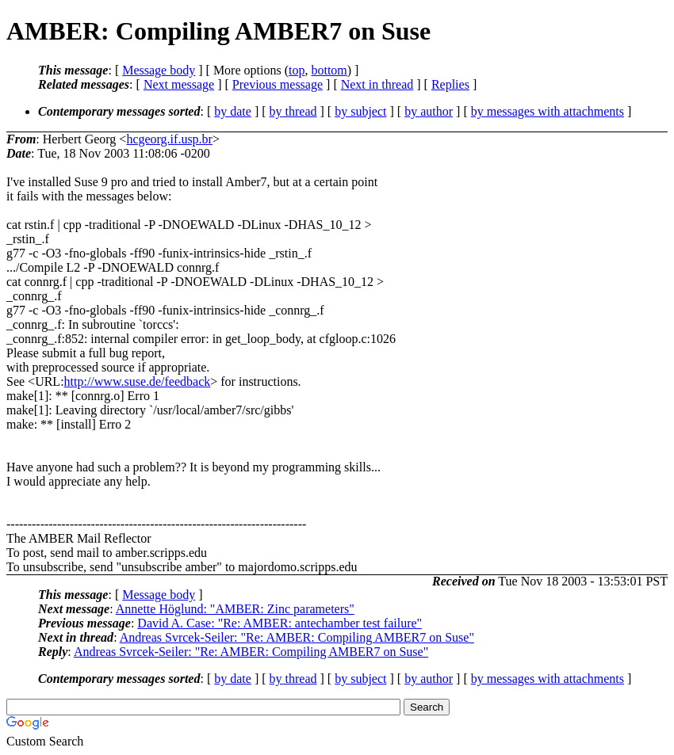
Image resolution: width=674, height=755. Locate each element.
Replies (450, 84)
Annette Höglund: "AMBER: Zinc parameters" (235, 609)
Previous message (277, 84)
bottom (329, 70)
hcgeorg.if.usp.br (169, 139)
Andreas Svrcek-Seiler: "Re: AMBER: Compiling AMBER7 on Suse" (297, 637)
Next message (179, 84)
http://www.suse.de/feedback (137, 381)
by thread (293, 111)
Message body (158, 70)
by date (232, 111)
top (296, 70)
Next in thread (377, 84)
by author (428, 111)
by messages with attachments (547, 111)
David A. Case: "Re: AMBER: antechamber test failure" (279, 623)
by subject (360, 111)
